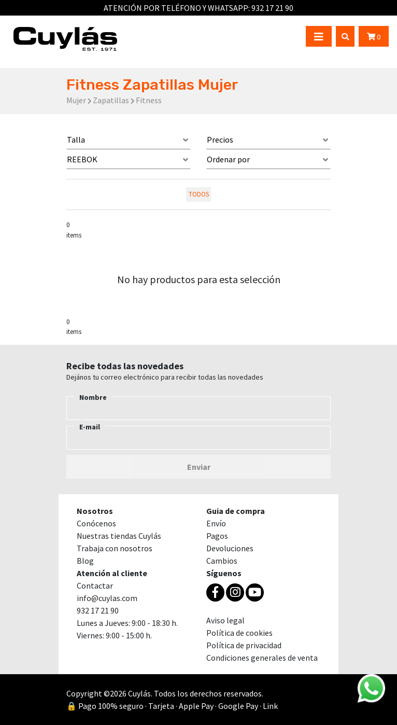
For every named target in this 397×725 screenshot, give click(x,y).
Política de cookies (239, 633)
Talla (76, 139)
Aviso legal (225, 620)
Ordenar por (228, 159)
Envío (216, 523)
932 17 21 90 (272, 8)
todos (199, 194)
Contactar (95, 585)
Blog (85, 560)
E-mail (89, 426)
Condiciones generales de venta (262, 657)
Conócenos (96, 523)
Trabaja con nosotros (114, 548)
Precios (220, 139)
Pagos (217, 536)
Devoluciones (229, 548)
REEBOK (82, 159)
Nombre (93, 397)
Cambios (221, 560)
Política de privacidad (243, 645)
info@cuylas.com (107, 598)
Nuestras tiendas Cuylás (119, 536)
